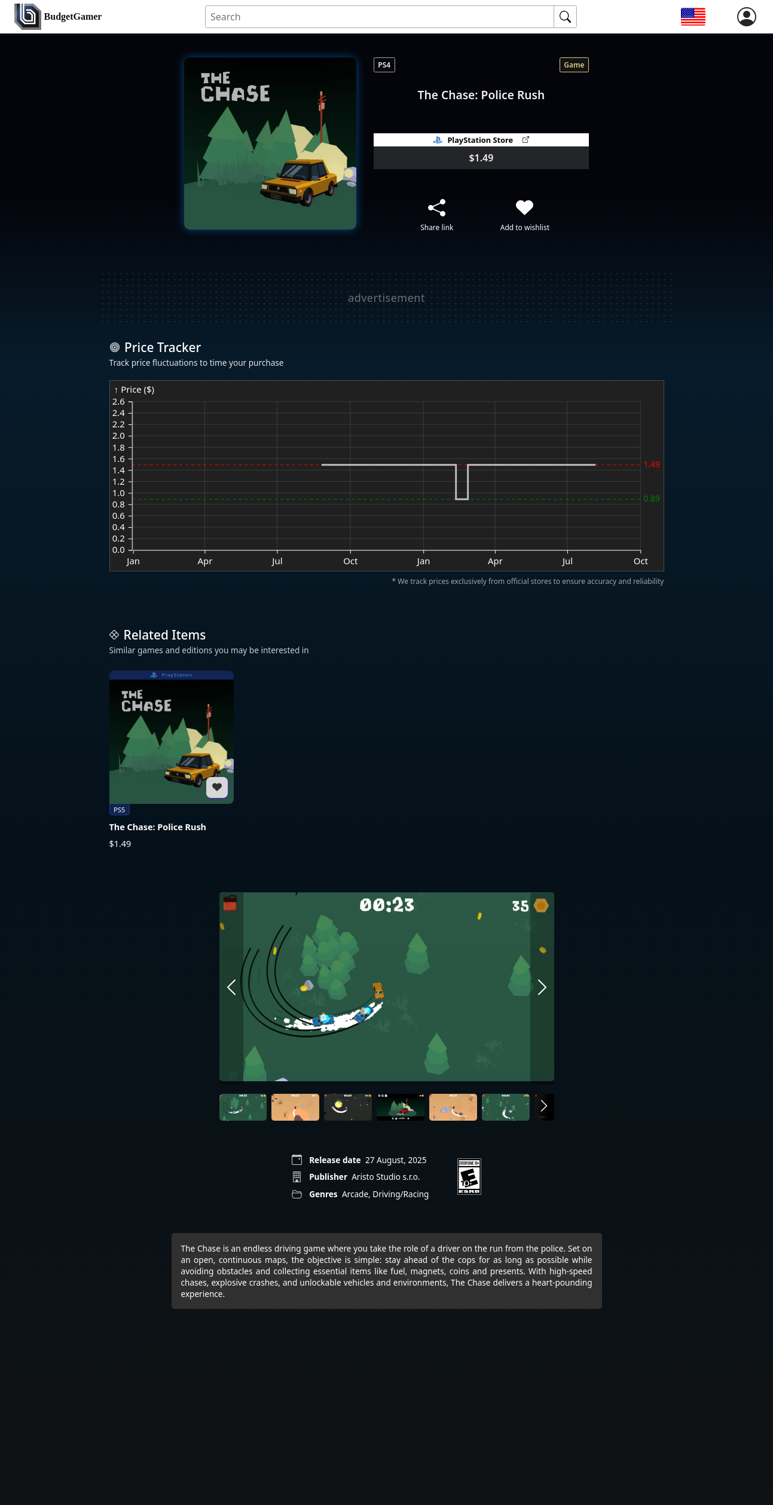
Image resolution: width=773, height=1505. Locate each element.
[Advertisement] (387, 298)
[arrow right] (542, 988)
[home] (58, 17)
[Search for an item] (380, 17)
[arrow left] (231, 988)
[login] (747, 17)
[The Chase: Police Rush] (171, 760)
